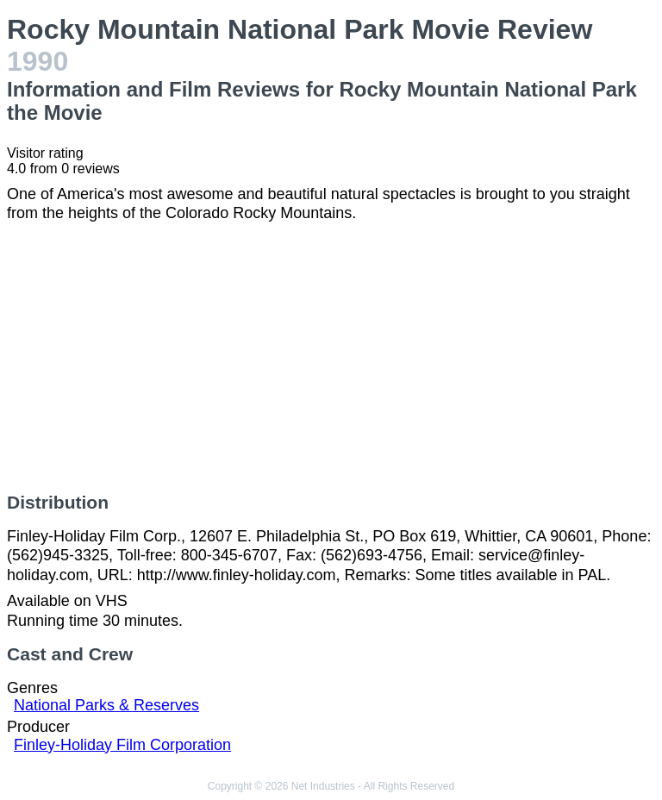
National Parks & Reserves (106, 705)
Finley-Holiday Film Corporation (122, 744)
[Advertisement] (331, 357)
